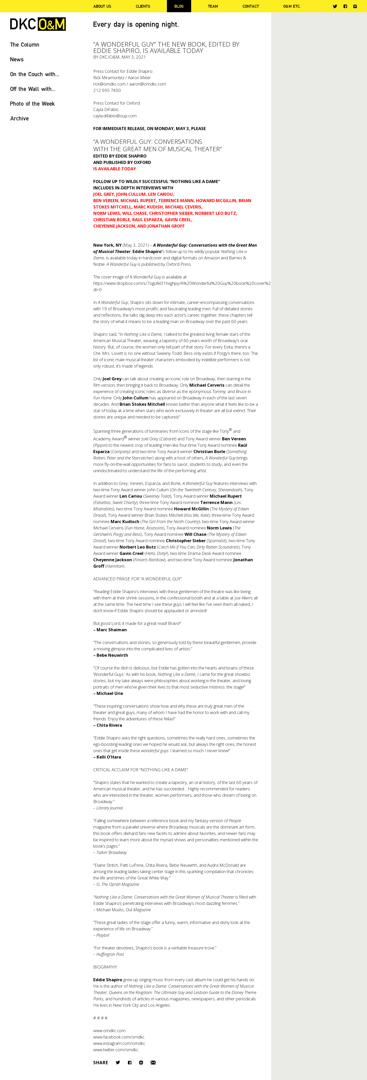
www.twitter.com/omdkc (115, 1050)
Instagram (355, 6)
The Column (25, 44)
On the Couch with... (34, 74)
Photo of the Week (32, 103)
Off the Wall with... (33, 88)
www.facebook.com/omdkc (119, 1037)
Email (153, 1062)
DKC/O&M (38, 24)
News (17, 59)
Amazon (212, 258)
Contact (251, 6)
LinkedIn (141, 1062)
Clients (143, 6)
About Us (102, 6)
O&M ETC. (292, 6)
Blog (179, 6)
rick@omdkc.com (109, 84)
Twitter (335, 6)
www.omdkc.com (109, 1030)
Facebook (345, 6)
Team (213, 6)
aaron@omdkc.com (147, 84)
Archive (19, 118)
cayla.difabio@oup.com (115, 116)
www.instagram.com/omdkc (119, 1043)
